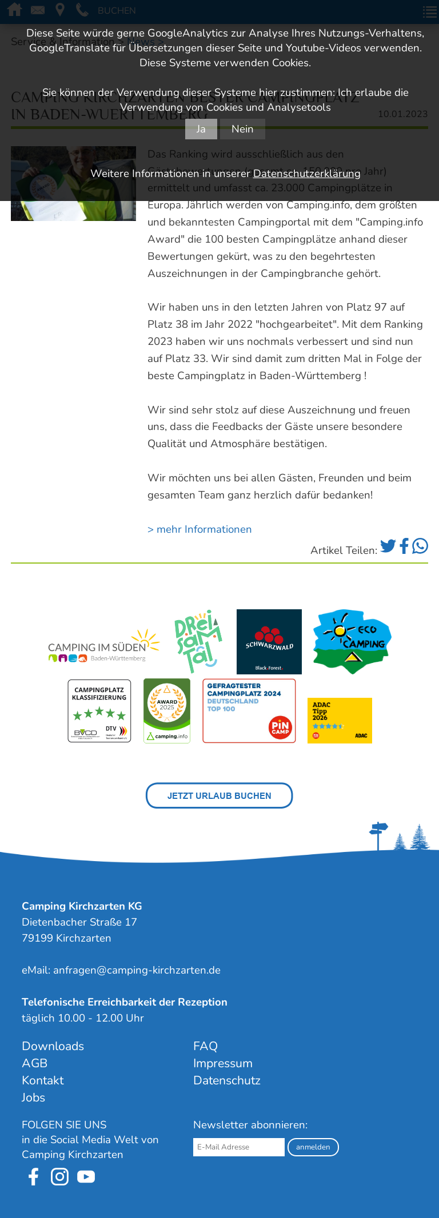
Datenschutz (227, 1080)
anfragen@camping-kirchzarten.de (137, 970)
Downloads (53, 1046)
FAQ (205, 1046)
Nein (243, 129)
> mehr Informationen (199, 529)
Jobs (33, 1097)
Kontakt (42, 1080)
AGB (34, 1063)
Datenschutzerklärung (307, 173)
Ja (201, 129)
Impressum (223, 1063)
